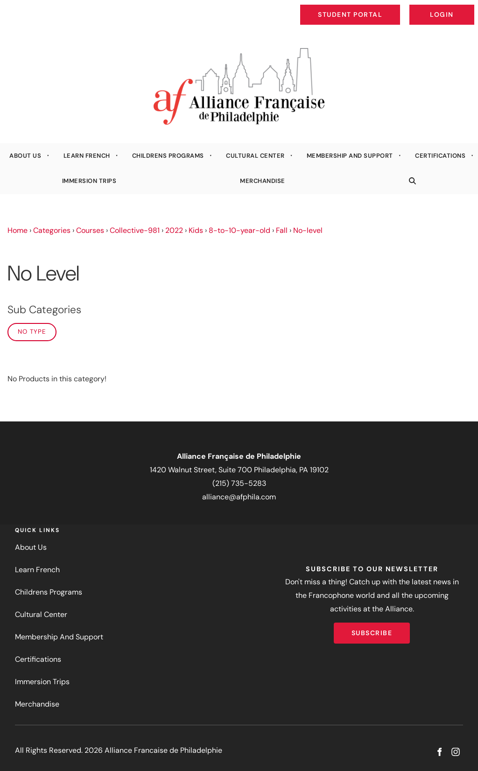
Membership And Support (350, 156)
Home (17, 230)
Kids (196, 230)
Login (466, 7)
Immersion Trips (89, 181)
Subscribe (372, 629)
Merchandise (262, 181)
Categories (51, 230)
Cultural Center (255, 156)
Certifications (440, 156)
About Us (25, 156)
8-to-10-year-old (239, 230)
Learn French (86, 156)
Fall (282, 230)
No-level (308, 230)
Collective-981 (135, 230)
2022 (174, 230)
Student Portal (371, 7)
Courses (90, 230)
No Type (32, 332)
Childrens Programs (168, 156)
